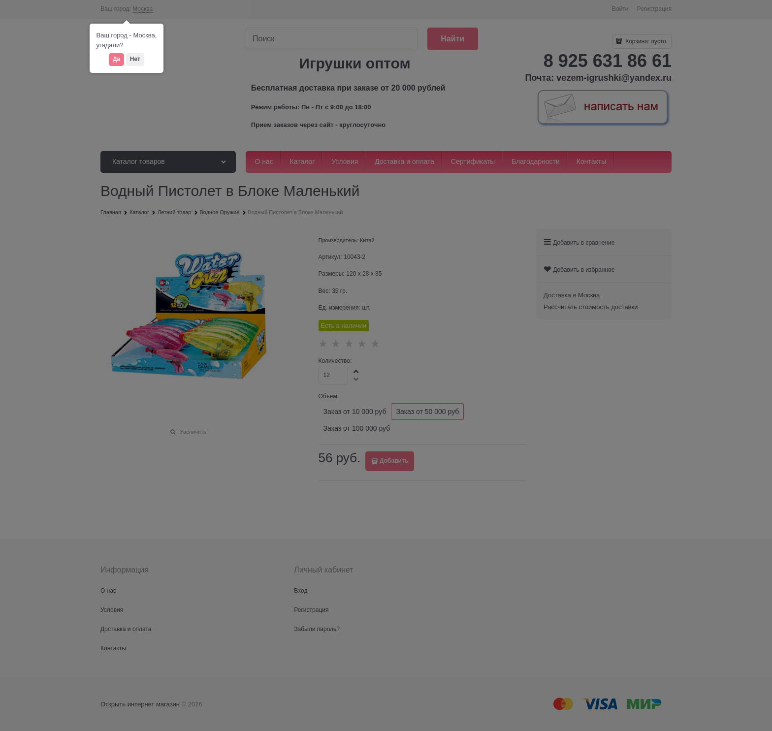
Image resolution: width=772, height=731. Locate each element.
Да (116, 59)
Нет (135, 59)
